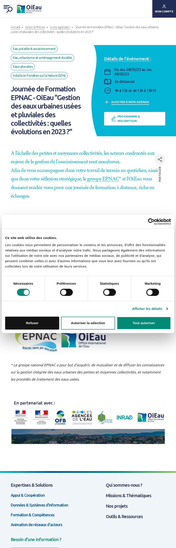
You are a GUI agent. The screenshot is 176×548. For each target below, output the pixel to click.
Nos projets (117, 506)
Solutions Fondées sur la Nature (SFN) (39, 75)
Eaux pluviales (23, 66)
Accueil (15, 27)
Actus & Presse (35, 27)
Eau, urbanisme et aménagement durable (42, 58)
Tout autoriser (144, 323)
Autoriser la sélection (88, 323)
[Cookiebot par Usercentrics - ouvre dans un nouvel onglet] (151, 221)
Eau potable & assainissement (34, 49)
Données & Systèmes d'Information (39, 505)
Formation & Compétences (32, 515)
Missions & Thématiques (128, 495)
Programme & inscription (125, 118)
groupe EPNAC (103, 178)
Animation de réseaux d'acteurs (36, 524)
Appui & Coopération (28, 495)
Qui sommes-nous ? (124, 485)
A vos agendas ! (60, 27)
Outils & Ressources (124, 516)
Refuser (32, 323)
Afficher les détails (147, 309)
